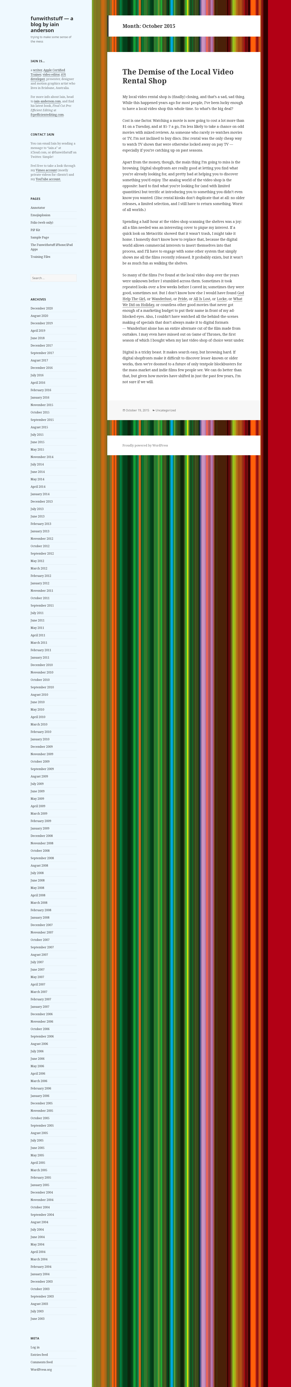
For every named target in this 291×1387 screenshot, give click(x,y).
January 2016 (40, 397)
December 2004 (42, 1192)
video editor (51, 74)
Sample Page (40, 237)
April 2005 (38, 1163)
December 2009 (42, 747)
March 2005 (39, 1170)
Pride (182, 298)
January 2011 (40, 657)
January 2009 (40, 828)
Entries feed (39, 1355)
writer (37, 70)
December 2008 (42, 836)
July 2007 (37, 962)
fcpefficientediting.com (47, 115)
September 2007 (42, 947)
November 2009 (42, 754)
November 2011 (42, 591)
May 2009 (37, 799)
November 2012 (42, 539)
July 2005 (37, 1140)
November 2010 (42, 672)
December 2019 (42, 323)
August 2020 (39, 316)
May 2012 (37, 561)
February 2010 (41, 732)
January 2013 (40, 531)
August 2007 (39, 955)
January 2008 (40, 917)
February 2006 (41, 1088)
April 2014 (38, 487)
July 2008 (37, 873)
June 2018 (38, 338)
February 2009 (41, 821)
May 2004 (37, 1244)
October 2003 (40, 1289)
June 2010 (38, 702)
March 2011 (39, 643)
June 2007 (38, 969)
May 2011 (37, 628)
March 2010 (39, 724)
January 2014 (40, 494)
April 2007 (38, 984)
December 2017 (42, 345)
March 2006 (39, 1081)
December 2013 (42, 501)
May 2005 (37, 1155)
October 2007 (40, 940)
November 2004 (42, 1200)
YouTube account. (48, 179)
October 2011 (40, 598)
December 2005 (42, 1103)
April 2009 (38, 806)
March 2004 (39, 1259)
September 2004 (42, 1215)
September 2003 (42, 1296)
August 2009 (39, 776)
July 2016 (37, 375)
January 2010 (40, 739)
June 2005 (38, 1148)
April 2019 (38, 331)
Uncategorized (166, 410)
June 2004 (38, 1237)
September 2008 (42, 858)
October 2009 (40, 761)
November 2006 (42, 1021)
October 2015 (40, 412)
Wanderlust (161, 298)
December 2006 (42, 1014)
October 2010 (40, 680)
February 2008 (41, 910)
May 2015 (37, 449)
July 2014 (37, 464)
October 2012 (40, 546)
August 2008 (39, 865)
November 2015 (42, 405)
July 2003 (37, 1311)
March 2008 (39, 903)
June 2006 (38, 1059)
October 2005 (40, 1118)
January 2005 (40, 1185)
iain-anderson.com (47, 101)
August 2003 (39, 1304)
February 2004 (41, 1267)
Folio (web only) (42, 222)
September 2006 (42, 1036)
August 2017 (39, 360)
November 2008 (42, 843)
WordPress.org (41, 1369)
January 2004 (40, 1274)
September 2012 (42, 553)
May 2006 (37, 1066)
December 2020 (42, 308)
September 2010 (42, 687)
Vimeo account (46, 170)
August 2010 (39, 695)
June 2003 (38, 1319)
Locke (222, 298)
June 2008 (38, 880)
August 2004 (39, 1222)
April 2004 (38, 1252)
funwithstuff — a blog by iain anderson (52, 24)
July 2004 (37, 1229)
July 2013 (37, 509)
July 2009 (37, 784)
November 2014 (42, 457)
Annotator (38, 208)
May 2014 (37, 479)
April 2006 (38, 1073)
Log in (35, 1347)
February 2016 (41, 390)
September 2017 (42, 353)
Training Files (40, 257)
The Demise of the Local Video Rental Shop (178, 76)
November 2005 (42, 1111)
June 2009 (38, 791)
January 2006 (40, 1096)
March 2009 (39, 813)
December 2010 (42, 665)
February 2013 (41, 524)
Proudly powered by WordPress (145, 445)
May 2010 (37, 709)
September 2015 (42, 420)
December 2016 (42, 368)
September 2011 (42, 605)
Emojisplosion (40, 215)
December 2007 (42, 925)
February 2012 (41, 576)
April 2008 (38, 895)
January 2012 (40, 583)
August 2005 (39, 1133)
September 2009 (42, 769)
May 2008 (37, 888)
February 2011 (41, 650)
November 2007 (42, 932)
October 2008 (40, 851)
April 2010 (38, 717)
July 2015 (37, 435)
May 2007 (37, 977)
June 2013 (38, 516)
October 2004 (40, 1207)
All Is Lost (202, 298)
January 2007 (40, 1007)
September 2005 (42, 1125)
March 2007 (39, 992)
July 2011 (37, 613)
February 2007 (41, 999)
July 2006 (37, 1051)
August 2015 (39, 427)
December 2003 (42, 1281)
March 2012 (39, 568)
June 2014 (38, 472)
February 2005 (41, 1177)
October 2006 (40, 1029)
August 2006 (39, 1044)
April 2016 (38, 383)
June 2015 (38, 442)
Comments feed (42, 1362)
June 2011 (38, 620)
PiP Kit (35, 230)
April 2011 (38, 635)
